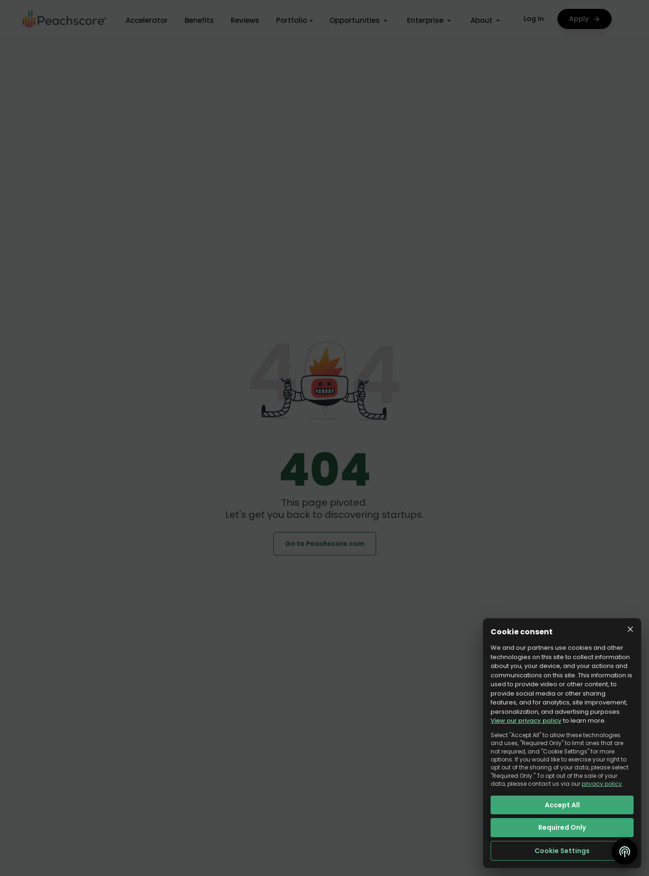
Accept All (562, 805)
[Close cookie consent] (630, 629)
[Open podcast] (625, 852)
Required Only (562, 827)
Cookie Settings (562, 850)
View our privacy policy (526, 720)
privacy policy (602, 784)
